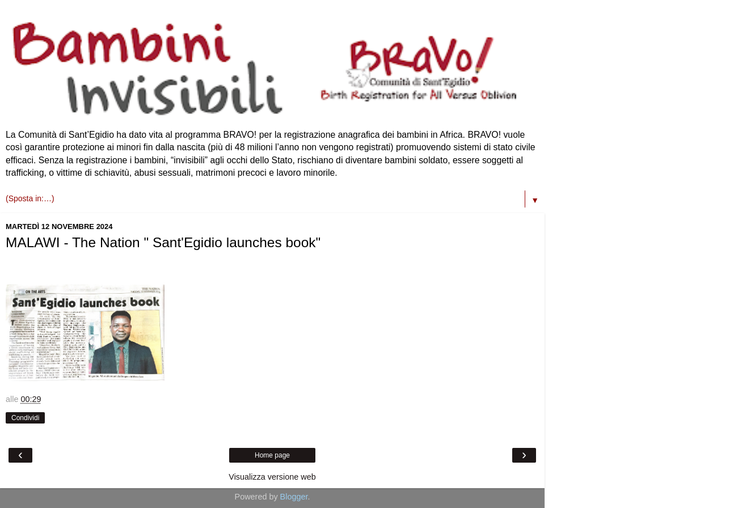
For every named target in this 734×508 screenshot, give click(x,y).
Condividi (25, 418)
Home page (272, 455)
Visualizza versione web (272, 476)
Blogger (294, 496)
